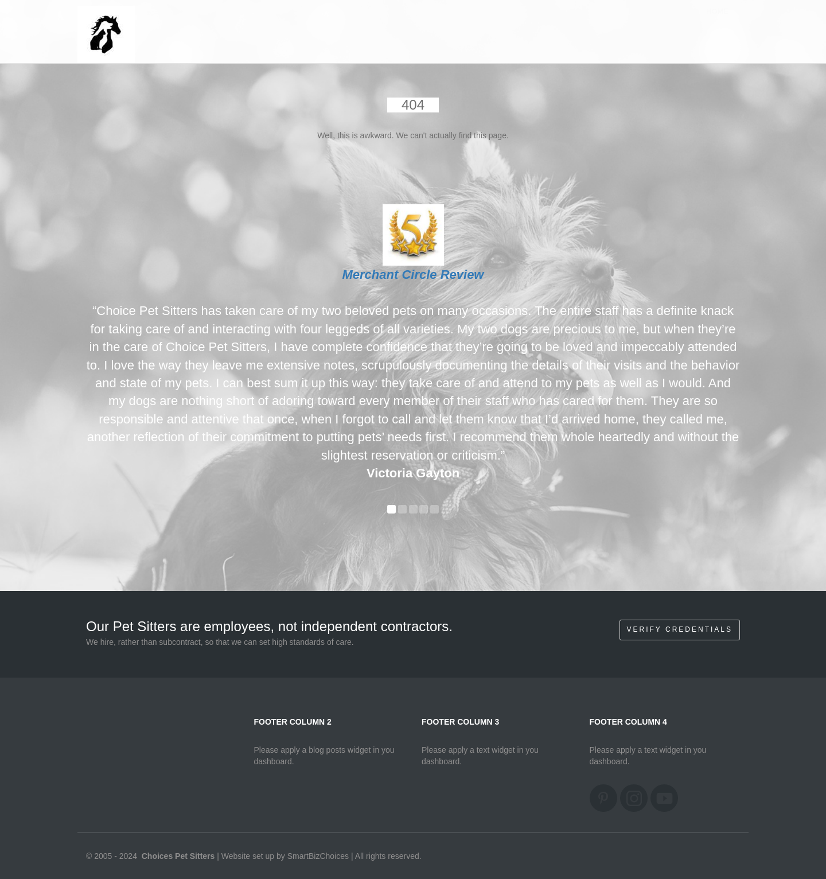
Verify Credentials (680, 629)
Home (717, 22)
